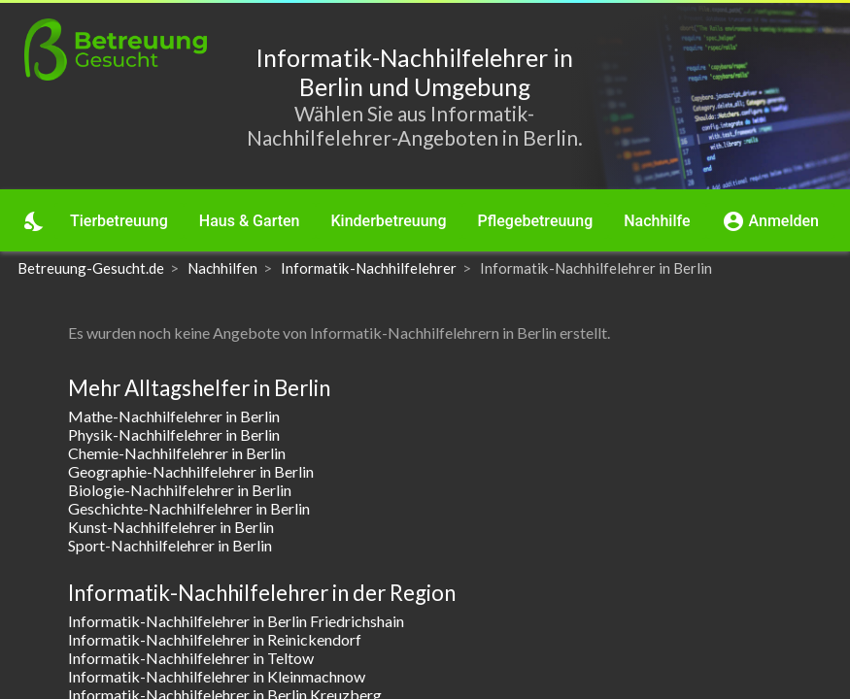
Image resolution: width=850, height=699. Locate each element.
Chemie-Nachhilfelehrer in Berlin (177, 453)
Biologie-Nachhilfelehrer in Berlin (179, 490)
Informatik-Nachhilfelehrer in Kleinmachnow (216, 676)
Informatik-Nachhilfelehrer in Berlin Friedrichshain (236, 621)
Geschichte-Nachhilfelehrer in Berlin (189, 508)
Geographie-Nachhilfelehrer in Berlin (191, 471)
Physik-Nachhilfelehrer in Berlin (174, 434)
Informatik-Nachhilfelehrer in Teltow (191, 658)
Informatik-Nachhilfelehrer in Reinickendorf (214, 639)
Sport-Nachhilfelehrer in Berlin (170, 545)
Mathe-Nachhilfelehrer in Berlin (174, 416)
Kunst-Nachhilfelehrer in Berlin (171, 526)
